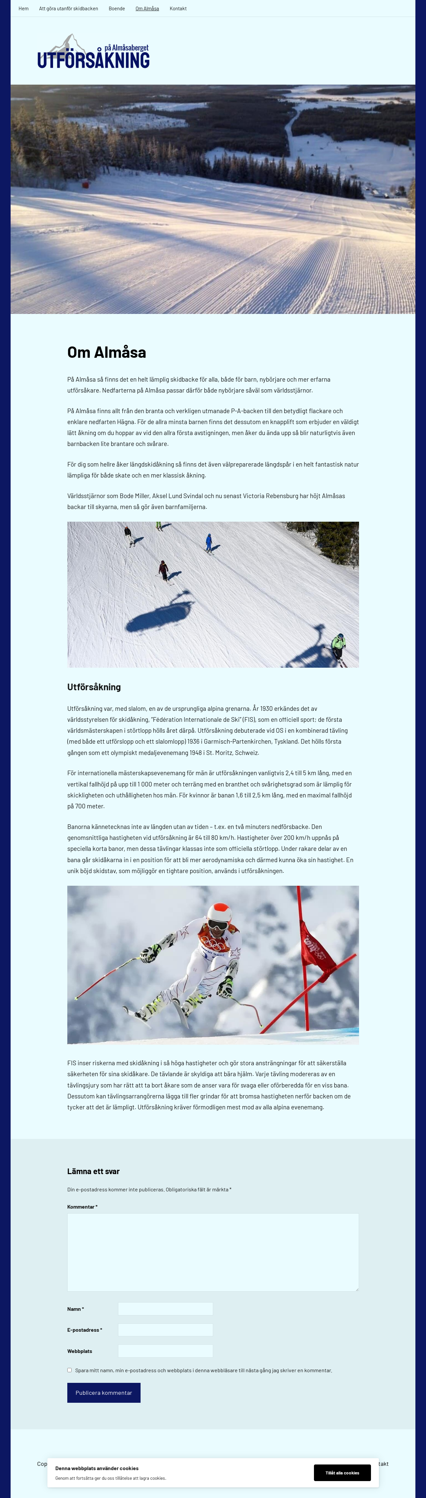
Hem (24, 8)
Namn (75, 1309)
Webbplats (79, 1351)
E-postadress (84, 1329)
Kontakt (178, 8)
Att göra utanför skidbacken (68, 8)
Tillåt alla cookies (342, 1472)
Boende (117, 8)
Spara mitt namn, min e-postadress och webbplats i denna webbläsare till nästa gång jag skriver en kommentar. (203, 1370)
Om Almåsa (147, 8)
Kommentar (82, 1206)
